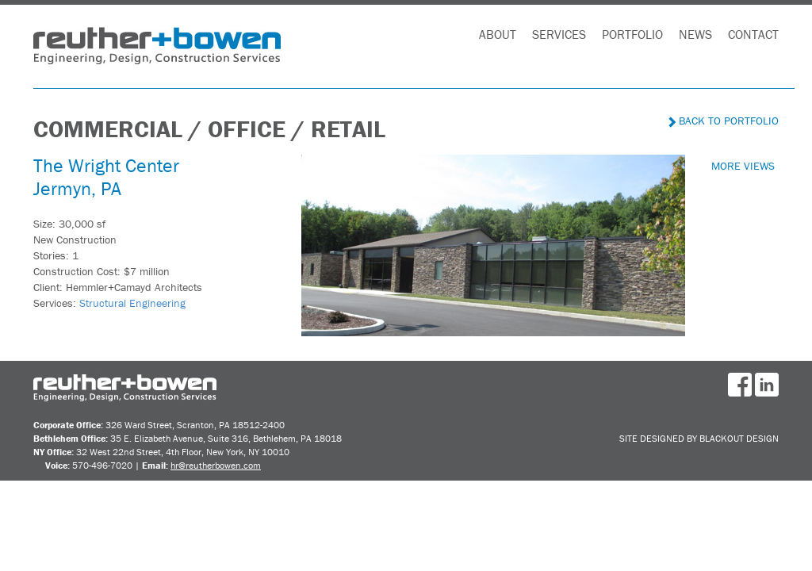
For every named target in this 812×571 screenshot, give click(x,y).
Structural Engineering (132, 303)
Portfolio (632, 34)
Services (559, 34)
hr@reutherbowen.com (215, 465)
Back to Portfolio (723, 120)
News (695, 34)
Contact (753, 34)
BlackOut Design (739, 438)
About (497, 34)
